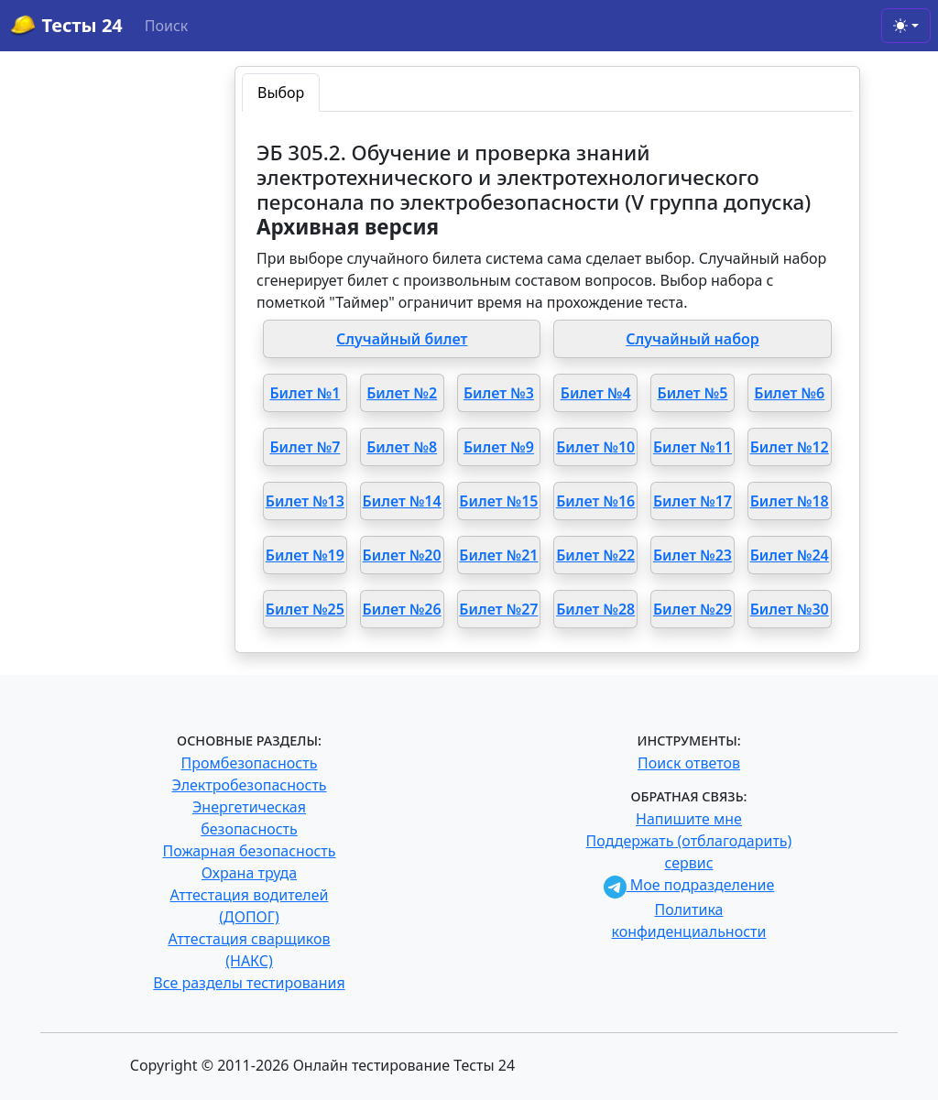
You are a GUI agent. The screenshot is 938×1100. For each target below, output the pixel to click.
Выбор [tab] (280, 92)
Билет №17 (692, 501)
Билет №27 (498, 609)
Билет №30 (789, 609)
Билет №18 (789, 501)
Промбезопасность (249, 763)
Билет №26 (402, 609)
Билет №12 (789, 447)
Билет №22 (595, 555)
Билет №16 (595, 501)
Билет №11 (692, 447)
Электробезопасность (248, 785)
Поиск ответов (689, 763)
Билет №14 (402, 501)
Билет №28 (595, 609)
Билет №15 (498, 501)
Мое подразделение (689, 885)
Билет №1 (304, 393)
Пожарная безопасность (248, 851)
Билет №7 (304, 447)
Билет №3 (499, 393)
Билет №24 (789, 555)
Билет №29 (692, 609)
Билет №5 (692, 393)
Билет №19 (305, 555)
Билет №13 (305, 501)
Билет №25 (305, 609)
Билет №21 (498, 555)
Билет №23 (692, 555)
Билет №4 (596, 393)
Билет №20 (402, 555)
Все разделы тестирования (248, 983)
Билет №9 (499, 447)
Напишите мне (689, 819)
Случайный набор (692, 339)
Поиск (167, 26)
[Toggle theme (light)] (906, 25)
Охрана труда (249, 873)
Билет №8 (401, 447)
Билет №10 (595, 447)
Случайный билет (401, 339)
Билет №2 (401, 393)
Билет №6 (789, 393)
